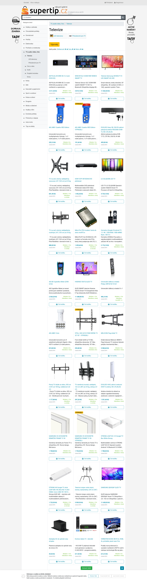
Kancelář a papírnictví (33, 89)
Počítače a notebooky (33, 48)
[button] (122, 568)
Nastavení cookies (118, 576)
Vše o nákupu (34, 2)
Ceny (70, 49)
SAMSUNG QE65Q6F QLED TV (111, 487)
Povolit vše (93, 576)
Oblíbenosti (60, 49)
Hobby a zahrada (31, 27)
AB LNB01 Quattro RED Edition (59, 127)
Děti (27, 85)
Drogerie (28, 101)
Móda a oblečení (31, 106)
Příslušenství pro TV (35, 63)
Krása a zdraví (30, 97)
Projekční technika (32, 73)
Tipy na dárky (30, 126)
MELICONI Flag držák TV (109, 333)
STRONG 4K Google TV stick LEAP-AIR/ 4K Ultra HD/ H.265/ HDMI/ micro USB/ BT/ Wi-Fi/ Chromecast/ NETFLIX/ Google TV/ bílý (59, 492)
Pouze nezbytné (105, 576)
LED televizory (33, 59)
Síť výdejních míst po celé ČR (75, 13)
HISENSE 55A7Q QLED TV (83, 282)
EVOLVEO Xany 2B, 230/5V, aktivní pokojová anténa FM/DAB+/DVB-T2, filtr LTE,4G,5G (112, 130)
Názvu (78, 49)
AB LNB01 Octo (54, 333)
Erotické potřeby (31, 114)
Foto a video (30, 66)
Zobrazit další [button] (86, 568)
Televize (29, 56)
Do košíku (60, 98)
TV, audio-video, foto (33, 52)
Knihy (27, 81)
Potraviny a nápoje (32, 118)
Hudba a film (30, 110)
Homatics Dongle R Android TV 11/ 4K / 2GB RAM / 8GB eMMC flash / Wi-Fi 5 (111, 232)
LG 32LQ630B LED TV (108, 179)
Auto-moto (29, 122)
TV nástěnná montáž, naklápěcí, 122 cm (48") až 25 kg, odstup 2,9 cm (86, 387)
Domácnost (29, 35)
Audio (29, 70)
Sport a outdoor (31, 93)
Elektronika (29, 44)
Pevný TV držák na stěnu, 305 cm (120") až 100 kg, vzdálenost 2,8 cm (60, 387)
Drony (29, 77)
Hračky (28, 39)
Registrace (118, 2)
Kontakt (26, 2)
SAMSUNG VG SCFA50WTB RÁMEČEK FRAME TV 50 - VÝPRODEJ (84, 438)
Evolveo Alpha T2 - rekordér (84, 539)
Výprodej (54, 44)
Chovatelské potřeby (32, 31)
